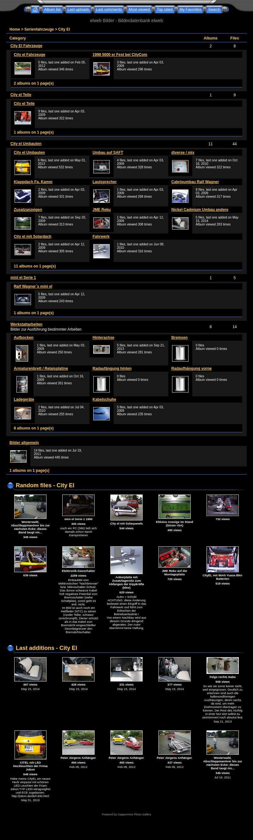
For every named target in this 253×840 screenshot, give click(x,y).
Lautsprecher (105, 182)
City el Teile (20, 95)
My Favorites (190, 9)
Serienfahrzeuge (39, 29)
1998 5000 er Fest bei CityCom (120, 54)
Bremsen (179, 337)
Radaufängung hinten (112, 368)
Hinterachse (103, 337)
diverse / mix (182, 152)
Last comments (109, 9)
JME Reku (102, 209)
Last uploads (78, 9)
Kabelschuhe (104, 399)
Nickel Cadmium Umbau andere (199, 209)
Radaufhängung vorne (191, 368)
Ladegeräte (24, 399)
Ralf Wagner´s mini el (33, 286)
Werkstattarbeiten (26, 324)
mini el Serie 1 (23, 277)
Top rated (165, 9)
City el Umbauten (25, 143)
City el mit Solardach (33, 236)
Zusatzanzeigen (28, 209)
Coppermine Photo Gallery (134, 814)
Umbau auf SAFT (108, 152)
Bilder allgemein (24, 443)
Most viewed (139, 9)
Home (14, 29)
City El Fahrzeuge (26, 46)
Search (214, 9)
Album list (52, 9)
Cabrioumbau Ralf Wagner (195, 182)
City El (64, 29)
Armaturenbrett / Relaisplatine (41, 368)
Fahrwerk (101, 236)
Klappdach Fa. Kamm (33, 182)
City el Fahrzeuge (29, 54)
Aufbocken (24, 337)
